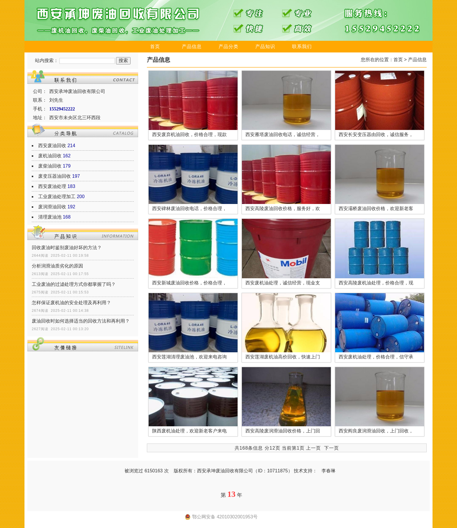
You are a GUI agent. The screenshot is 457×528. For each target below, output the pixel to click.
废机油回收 (49, 155)
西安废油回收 (52, 145)
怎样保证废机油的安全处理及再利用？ (71, 302)
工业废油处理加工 (56, 196)
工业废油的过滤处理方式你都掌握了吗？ (74, 284)
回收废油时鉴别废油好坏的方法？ (67, 247)
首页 (155, 46)
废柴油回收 (49, 165)
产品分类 (228, 46)
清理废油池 (49, 216)
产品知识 (265, 46)
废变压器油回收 (54, 176)
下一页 (331, 448)
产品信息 (192, 46)
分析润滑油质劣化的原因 (57, 265)
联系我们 (302, 46)
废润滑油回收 (52, 206)
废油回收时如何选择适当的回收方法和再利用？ (81, 320)
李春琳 (328, 470)
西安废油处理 (52, 186)
